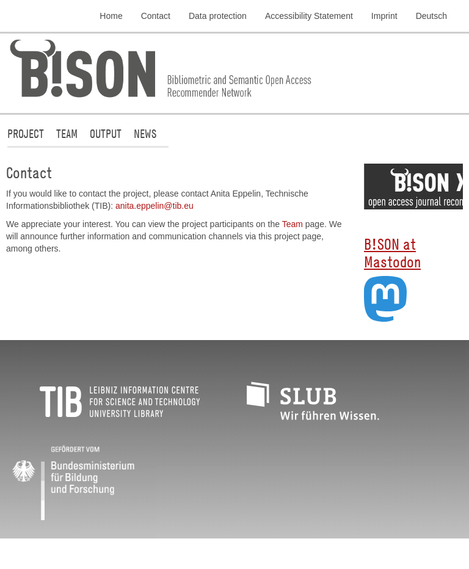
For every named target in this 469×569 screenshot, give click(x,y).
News (145, 133)
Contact (155, 16)
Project (25, 133)
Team (67, 133)
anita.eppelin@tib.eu (154, 206)
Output (106, 133)
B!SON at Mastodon (392, 252)
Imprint (384, 16)
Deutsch (431, 16)
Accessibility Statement (309, 16)
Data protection (218, 16)
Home (111, 16)
